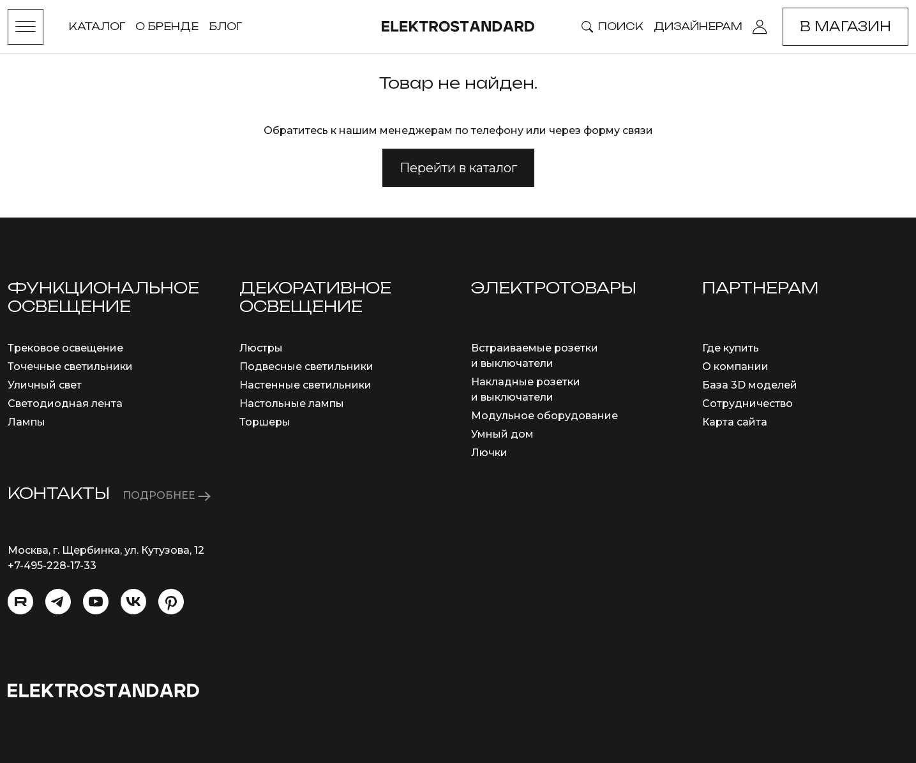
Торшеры (264, 422)
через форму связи (601, 130)
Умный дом (502, 434)
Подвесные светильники (306, 366)
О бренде (167, 26)
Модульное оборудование (544, 416)
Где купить (730, 348)
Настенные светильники (305, 385)
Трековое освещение (65, 348)
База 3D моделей (749, 385)
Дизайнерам (698, 26)
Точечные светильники (70, 366)
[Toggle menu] (25, 27)
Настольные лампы (291, 403)
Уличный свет (45, 385)
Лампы (26, 422)
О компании (735, 366)
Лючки (489, 453)
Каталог (97, 26)
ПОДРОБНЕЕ (167, 495)
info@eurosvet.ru (52, 581)
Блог (225, 26)
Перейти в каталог (458, 167)
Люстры (261, 348)
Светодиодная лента (65, 403)
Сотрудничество (747, 403)
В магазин (845, 26)
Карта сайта (734, 422)
